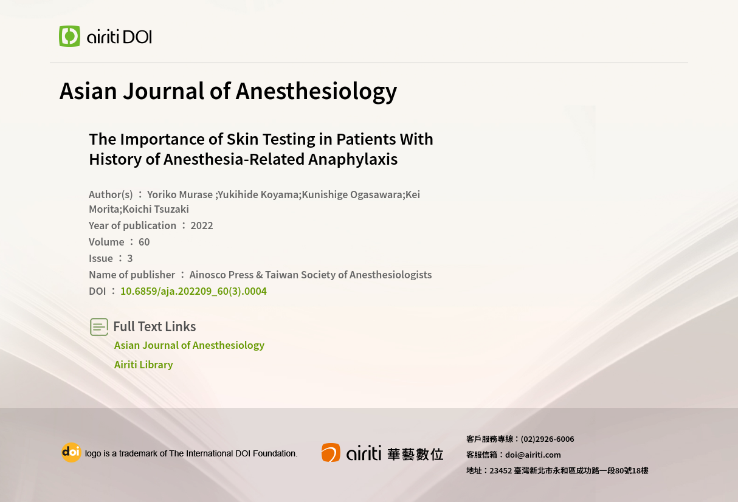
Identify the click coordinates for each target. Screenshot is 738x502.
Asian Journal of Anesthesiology (189, 344)
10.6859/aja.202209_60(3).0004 (193, 290)
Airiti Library (143, 364)
